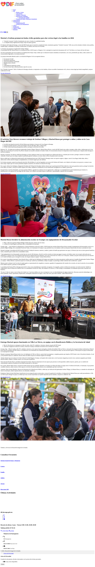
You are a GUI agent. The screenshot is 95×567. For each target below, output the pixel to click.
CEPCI (14, 25)
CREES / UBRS (17, 28)
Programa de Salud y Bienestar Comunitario (26, 19)
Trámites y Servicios (21, 15)
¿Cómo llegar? (5, 530)
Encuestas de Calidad (24, 17)
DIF (14, 11)
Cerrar (2, 564)
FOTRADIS (16, 27)
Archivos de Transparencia (22, 24)
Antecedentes (19, 13)
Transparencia (16, 21)
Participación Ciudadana (22, 16)
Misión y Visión (20, 12)
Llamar (11, 530)
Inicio (14, 9)
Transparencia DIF (20, 23)
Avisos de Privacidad (8, 553)
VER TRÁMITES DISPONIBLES (9, 451)
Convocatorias (16, 20)
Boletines (15, 29)
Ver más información (5, 73)
